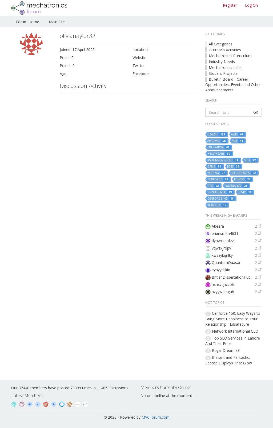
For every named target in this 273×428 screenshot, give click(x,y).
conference (220, 192)
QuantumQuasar (226, 262)
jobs (234, 166)
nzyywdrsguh (223, 291)
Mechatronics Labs (225, 67)
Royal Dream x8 (226, 350)
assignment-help (223, 160)
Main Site (57, 21)
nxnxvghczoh (223, 284)
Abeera (218, 226)
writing (217, 173)
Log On (251, 5)
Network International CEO (235, 331)
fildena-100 (237, 186)
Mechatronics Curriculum (230, 55)
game (215, 166)
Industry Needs (222, 61)
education (219, 147)
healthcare (219, 153)
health (217, 134)
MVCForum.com (156, 417)
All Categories (220, 43)
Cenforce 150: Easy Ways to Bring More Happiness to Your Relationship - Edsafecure (232, 318)
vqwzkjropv (221, 248)
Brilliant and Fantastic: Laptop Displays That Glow (228, 360)
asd (238, 141)
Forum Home (27, 21)
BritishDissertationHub (231, 277)
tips (213, 186)
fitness (243, 179)
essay (245, 192)
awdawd (217, 141)
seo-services (244, 173)
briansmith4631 (225, 233)
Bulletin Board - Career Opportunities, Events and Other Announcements (233, 84)
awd (238, 134)
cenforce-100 (221, 198)
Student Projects (223, 73)
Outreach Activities (225, 49)
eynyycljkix (221, 269)
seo (251, 160)
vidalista (217, 205)
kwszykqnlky (222, 255)
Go (255, 112)
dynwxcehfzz (223, 240)
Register (230, 5)
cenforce (218, 179)
